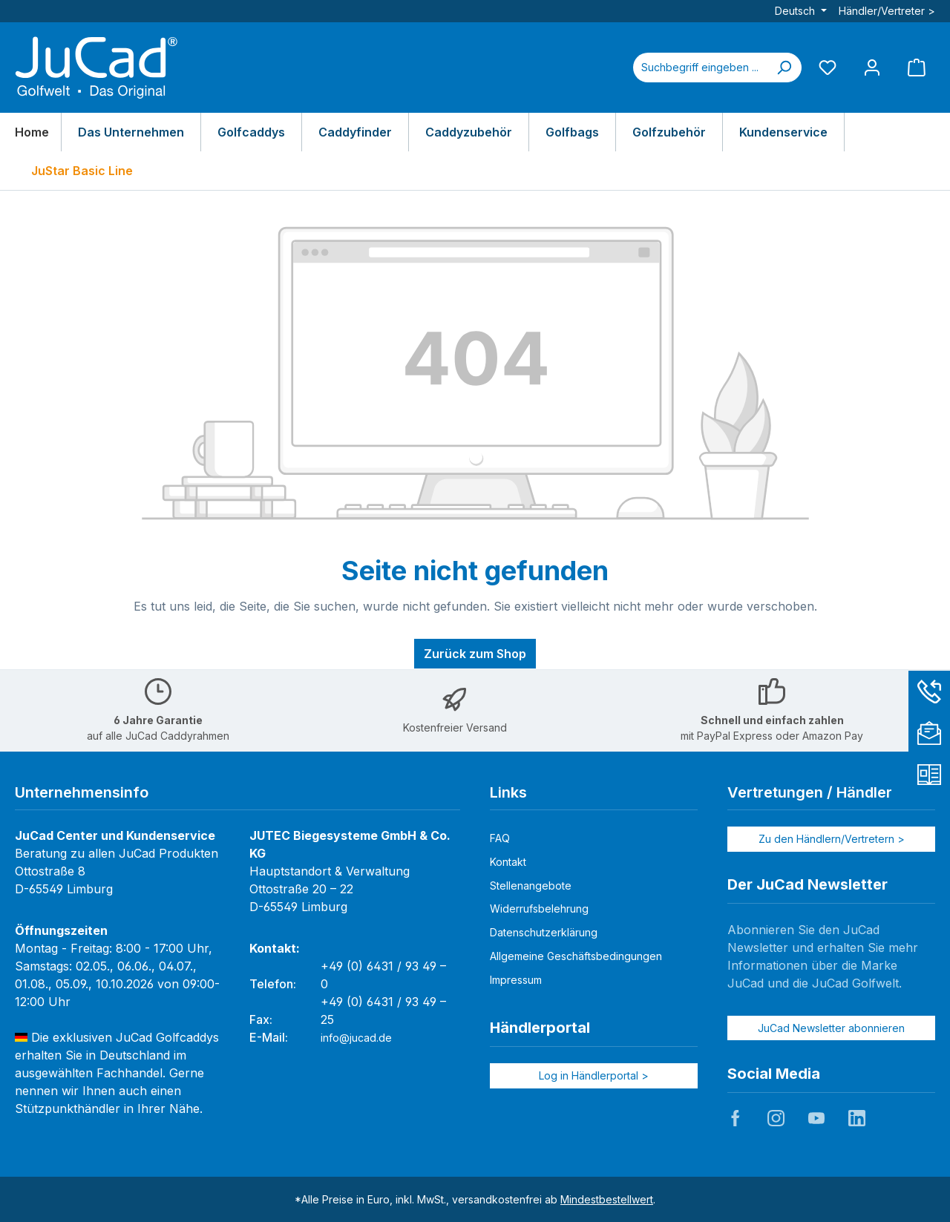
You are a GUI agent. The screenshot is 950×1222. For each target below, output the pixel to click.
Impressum (516, 979)
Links (508, 792)
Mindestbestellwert (606, 1199)
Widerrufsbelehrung (539, 908)
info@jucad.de (356, 1037)
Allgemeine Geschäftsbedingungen (576, 956)
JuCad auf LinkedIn (856, 1118)
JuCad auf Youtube (816, 1118)
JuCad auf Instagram (775, 1118)
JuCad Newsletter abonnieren (831, 1028)
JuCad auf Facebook (735, 1118)
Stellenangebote (530, 885)
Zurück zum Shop (475, 653)
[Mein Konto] (872, 67)
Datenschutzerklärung (543, 932)
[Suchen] (784, 67)
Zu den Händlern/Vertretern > (832, 838)
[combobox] (700, 67)
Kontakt (508, 861)
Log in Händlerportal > (594, 1075)
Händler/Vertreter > (887, 10)
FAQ (500, 838)
